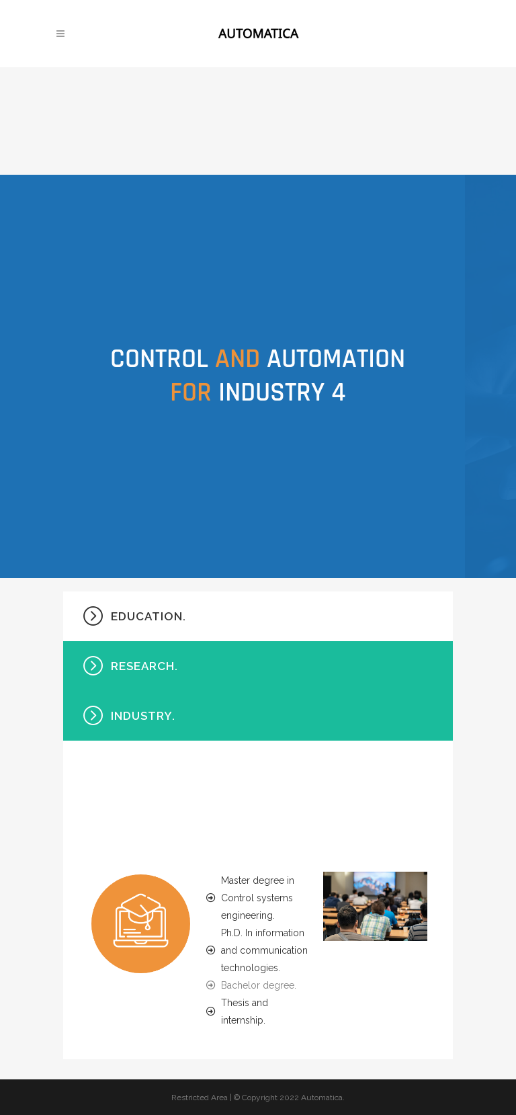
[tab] (258, 616)
